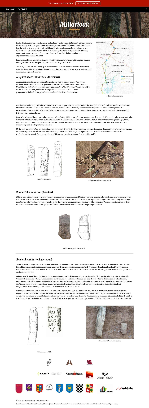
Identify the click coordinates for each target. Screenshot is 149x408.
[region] (74, 3)
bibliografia (21, 62)
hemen (37, 72)
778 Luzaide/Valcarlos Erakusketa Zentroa (112, 298)
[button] (146, 9)
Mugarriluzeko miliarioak (83, 134)
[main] (74, 25)
